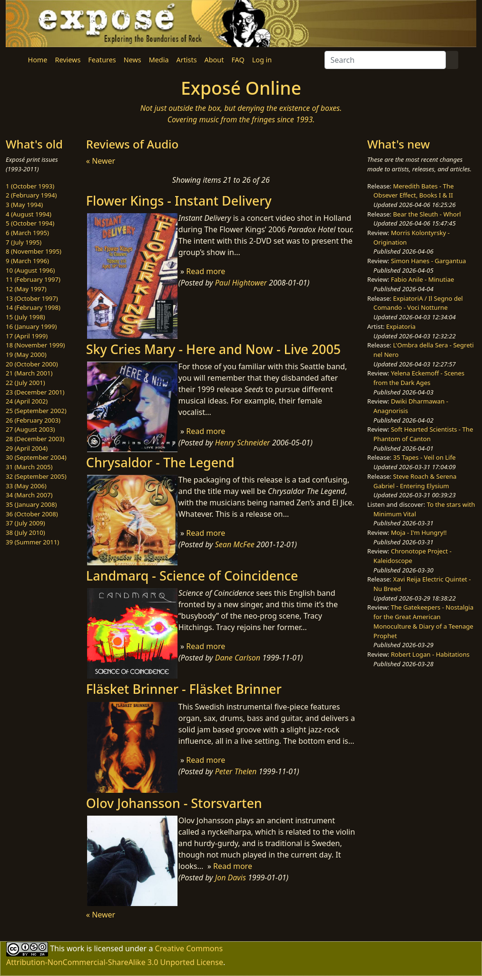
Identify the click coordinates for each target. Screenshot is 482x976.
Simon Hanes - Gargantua (428, 260)
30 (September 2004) (36, 457)
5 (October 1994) (30, 223)
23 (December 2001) (35, 392)
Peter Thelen (236, 771)
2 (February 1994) (31, 195)
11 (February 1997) (33, 279)
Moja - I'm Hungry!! (418, 532)
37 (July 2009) (25, 523)
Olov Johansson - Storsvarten (174, 803)
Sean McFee (235, 544)
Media (159, 59)
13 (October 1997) (32, 298)
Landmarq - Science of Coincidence (192, 575)
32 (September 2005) (36, 476)
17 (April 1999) (27, 336)
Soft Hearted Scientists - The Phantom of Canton (423, 434)
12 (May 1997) (26, 289)
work (75, 948)
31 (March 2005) (29, 467)
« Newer (100, 161)
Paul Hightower (241, 282)
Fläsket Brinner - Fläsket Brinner (184, 689)
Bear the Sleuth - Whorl (427, 214)
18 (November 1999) (35, 345)
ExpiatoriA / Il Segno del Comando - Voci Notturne (418, 303)
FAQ (237, 59)
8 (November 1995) (33, 251)
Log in (262, 59)
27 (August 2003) (30, 429)
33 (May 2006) (26, 486)
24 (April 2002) (27, 401)
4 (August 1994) (28, 214)
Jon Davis (230, 877)
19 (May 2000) (26, 354)
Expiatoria (401, 326)
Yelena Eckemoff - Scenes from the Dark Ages (419, 378)
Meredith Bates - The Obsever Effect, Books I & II (414, 191)
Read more (205, 271)
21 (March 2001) (29, 373)
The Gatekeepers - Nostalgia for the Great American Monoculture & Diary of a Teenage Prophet (423, 621)
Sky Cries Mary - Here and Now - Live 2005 (213, 349)
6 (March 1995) (27, 232)
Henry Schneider (242, 442)
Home (38, 59)
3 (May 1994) (24, 204)
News (132, 59)
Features (102, 59)
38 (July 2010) (25, 532)
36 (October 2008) (32, 514)
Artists (187, 59)
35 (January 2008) (31, 504)
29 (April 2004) (27, 448)
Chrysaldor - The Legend (160, 462)
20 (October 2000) (32, 364)
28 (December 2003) (35, 438)
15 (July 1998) (25, 317)
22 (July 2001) (25, 382)
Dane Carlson (237, 657)
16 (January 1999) (31, 326)
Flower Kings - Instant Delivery (179, 200)
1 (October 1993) (30, 186)
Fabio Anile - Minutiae (422, 279)
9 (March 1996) (27, 260)
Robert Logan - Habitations (430, 654)
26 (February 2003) (33, 420)
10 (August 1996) (30, 270)
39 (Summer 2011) (32, 542)
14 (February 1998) (33, 307)
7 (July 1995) (23, 242)
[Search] (385, 60)
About (214, 59)
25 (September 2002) (36, 410)
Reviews (67, 59)
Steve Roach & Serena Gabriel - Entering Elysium (415, 481)
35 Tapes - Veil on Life (424, 457)
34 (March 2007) (29, 495)
